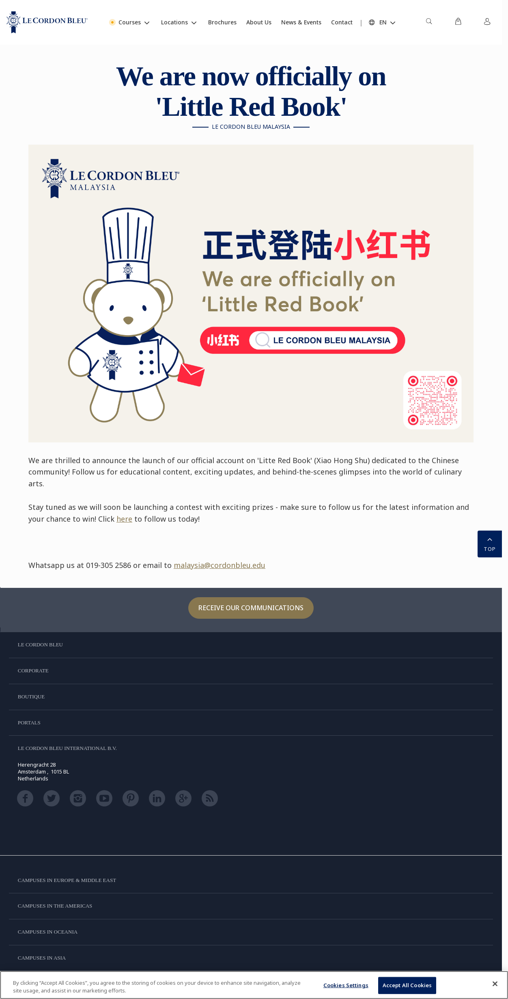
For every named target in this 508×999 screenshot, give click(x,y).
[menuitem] (428, 22)
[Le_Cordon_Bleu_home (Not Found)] (47, 22)
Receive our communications (251, 607)
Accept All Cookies (407, 985)
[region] (254, 985)
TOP (490, 543)
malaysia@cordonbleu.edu (219, 565)
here (124, 519)
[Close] (495, 984)
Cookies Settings (345, 985)
